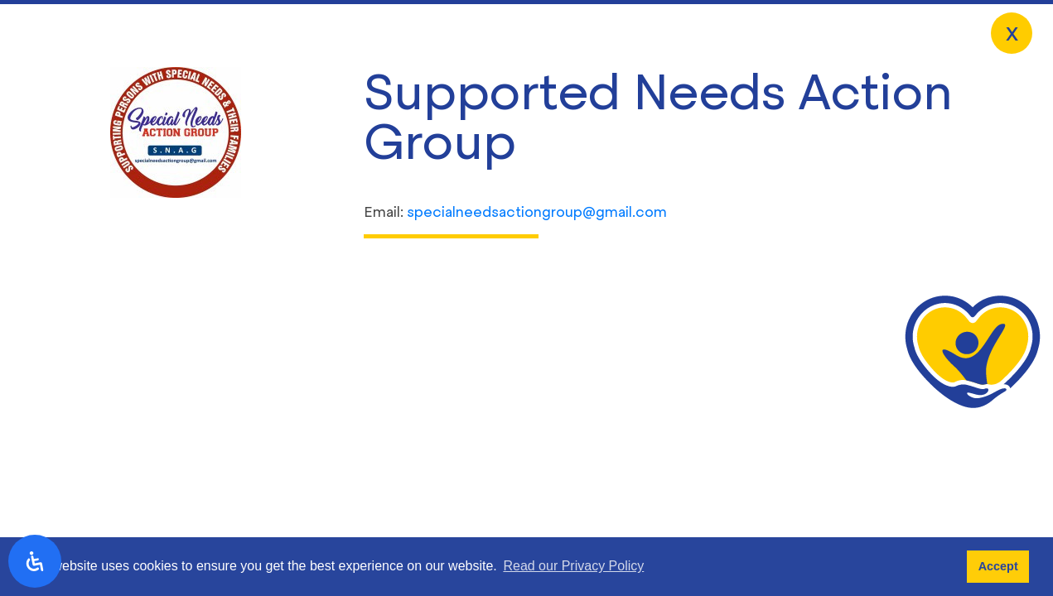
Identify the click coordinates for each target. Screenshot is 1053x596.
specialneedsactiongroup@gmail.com (537, 212)
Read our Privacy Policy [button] (573, 566)
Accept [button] (998, 566)
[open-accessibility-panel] (34, 561)
